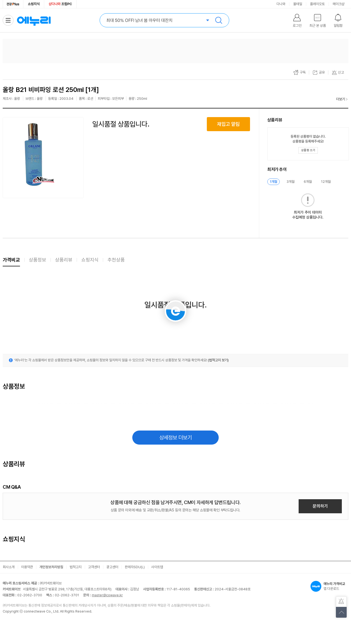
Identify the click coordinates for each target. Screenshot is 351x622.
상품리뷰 (63, 260)
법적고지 (76, 567)
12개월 (326, 182)
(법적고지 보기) (218, 360)
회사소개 (9, 567)
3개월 (290, 182)
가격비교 (11, 260)
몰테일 (297, 4)
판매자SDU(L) (135, 567)
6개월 (308, 182)
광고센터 (112, 567)
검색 (219, 20)
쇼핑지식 (34, 4)
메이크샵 (339, 4)
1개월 (273, 182)
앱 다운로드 (329, 586)
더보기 (340, 99)
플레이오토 (317, 4)
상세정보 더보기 (175, 437)
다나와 (280, 4)
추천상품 (116, 260)
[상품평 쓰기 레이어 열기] (308, 150)
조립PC (60, 4)
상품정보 (37, 260)
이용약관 (27, 567)
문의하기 (320, 506)
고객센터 (94, 567)
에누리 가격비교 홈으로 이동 (34, 20)
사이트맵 (157, 567)
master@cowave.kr (107, 595)
